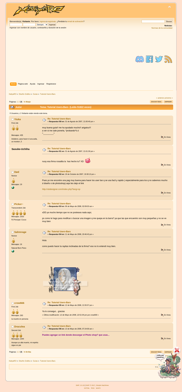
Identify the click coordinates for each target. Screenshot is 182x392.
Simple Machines (102, 385)
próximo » (169, 98)
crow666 (19, 302)
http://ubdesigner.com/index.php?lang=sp (61, 189)
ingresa (43, 21)
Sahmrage (20, 232)
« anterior (160, 98)
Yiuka (17, 119)
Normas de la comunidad (162, 28)
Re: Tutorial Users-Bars (59, 119)
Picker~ (18, 204)
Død (16, 171)
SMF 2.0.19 (80, 385)
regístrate (52, 21)
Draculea (19, 326)
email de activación (75, 21)
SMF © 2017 (90, 385)
